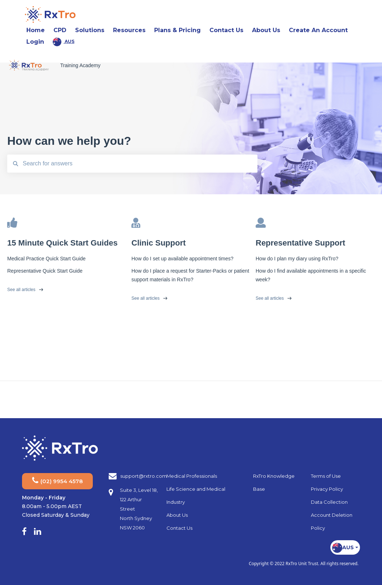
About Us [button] (268, 30)
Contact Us (226, 30)
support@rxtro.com (143, 476)
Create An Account (318, 30)
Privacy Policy (327, 489)
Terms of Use (326, 476)
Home (35, 30)
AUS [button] (63, 42)
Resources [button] (131, 30)
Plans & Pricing (177, 30)
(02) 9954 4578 (57, 480)
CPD (59, 30)
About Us (177, 515)
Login (35, 41)
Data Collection (329, 502)
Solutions (89, 30)
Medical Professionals (191, 476)
